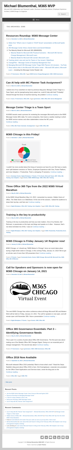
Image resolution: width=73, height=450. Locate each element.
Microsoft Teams (49, 176)
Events (26, 177)
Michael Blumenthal (29, 39)
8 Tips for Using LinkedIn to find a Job (17, 397)
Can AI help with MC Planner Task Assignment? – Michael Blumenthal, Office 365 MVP (30, 411)
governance (37, 98)
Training (8, 177)
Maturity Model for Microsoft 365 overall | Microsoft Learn (30, 58)
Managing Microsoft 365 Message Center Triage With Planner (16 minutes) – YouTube (37, 65)
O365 (51, 74)
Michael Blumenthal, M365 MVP (29, 6)
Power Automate (21, 126)
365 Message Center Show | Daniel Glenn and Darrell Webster (29, 48)
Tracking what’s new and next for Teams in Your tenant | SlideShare (31, 60)
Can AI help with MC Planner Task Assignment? (34, 82)
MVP (56, 176)
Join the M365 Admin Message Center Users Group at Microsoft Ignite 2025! (27, 393)
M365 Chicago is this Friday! (22, 134)
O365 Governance (58, 74)
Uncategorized (31, 126)
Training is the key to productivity (26, 214)
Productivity (52, 230)
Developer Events (16, 176)
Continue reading (53, 95)
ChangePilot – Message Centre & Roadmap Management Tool (29, 62)
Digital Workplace (26, 176)
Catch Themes (42, 444)
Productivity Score (61, 230)
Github (67, 437)
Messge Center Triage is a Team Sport (28, 107)
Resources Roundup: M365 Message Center (32, 35)
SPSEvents (15, 259)
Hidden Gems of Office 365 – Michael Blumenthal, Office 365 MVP (25, 415)
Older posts (8, 382)
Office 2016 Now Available (21, 357)
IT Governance (15, 74)
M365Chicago (35, 177)
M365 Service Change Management (39, 74)
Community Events (26, 257)
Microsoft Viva (57, 257)
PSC (26, 376)
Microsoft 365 (48, 257)
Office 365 (22, 74)
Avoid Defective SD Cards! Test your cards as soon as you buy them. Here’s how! (33, 419)
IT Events (34, 176)
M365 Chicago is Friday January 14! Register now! (35, 241)
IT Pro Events (41, 176)
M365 (29, 177)
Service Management (56, 98)
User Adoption (15, 177)
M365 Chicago (40, 257)
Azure (12, 98)
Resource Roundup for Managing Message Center (20, 395)
